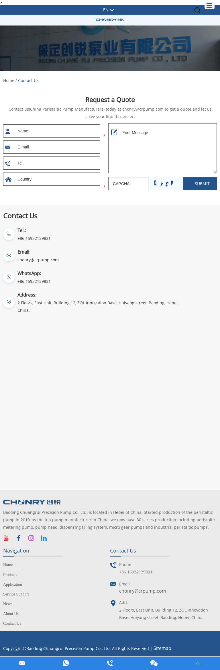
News (7, 604)
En (106, 9)
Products (10, 575)
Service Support (16, 594)
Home (8, 80)
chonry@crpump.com (38, 259)
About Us (11, 614)
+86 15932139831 (34, 281)
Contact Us (28, 80)
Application (12, 584)
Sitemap (162, 648)
